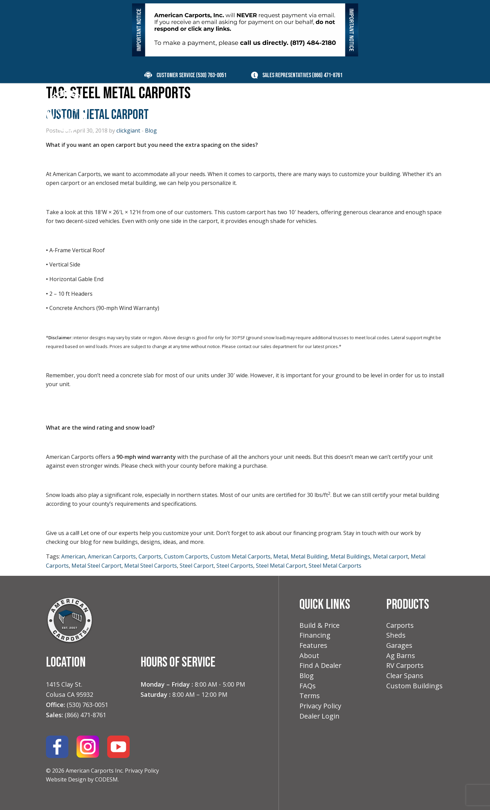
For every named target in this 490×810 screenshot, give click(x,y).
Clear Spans (405, 677)
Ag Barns (400, 657)
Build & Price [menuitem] (219, 110)
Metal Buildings (350, 556)
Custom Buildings (414, 688)
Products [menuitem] (164, 110)
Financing (314, 636)
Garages (399, 646)
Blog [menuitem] (377, 110)
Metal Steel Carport (96, 565)
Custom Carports (186, 556)
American (73, 556)
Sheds (396, 636)
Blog (306, 677)
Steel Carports (234, 565)
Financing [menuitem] (267, 110)
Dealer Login (319, 719)
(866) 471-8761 (327, 75)
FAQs (307, 688)
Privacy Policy (142, 770)
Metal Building (309, 556)
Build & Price (319, 625)
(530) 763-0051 (211, 75)
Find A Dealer (320, 667)
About (309, 657)
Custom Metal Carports (241, 556)
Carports (149, 556)
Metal (280, 556)
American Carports (112, 556)
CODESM (106, 779)
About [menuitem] (346, 110)
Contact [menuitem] (411, 110)
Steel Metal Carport (281, 565)
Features (313, 646)
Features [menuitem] (310, 110)
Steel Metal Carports (335, 565)
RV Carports (405, 667)
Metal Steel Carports (150, 565)
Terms (310, 698)
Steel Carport (197, 565)
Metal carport (390, 556)
